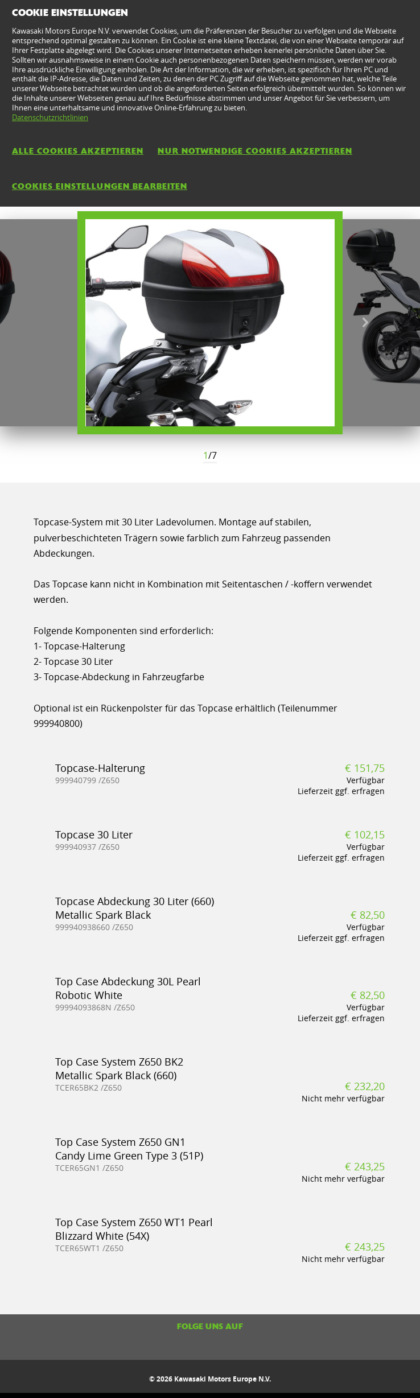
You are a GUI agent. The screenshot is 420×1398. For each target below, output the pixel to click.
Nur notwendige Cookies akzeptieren (255, 151)
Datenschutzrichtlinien (50, 117)
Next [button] (365, 322)
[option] (210, 322)
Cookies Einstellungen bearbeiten (99, 186)
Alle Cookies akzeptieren (77, 151)
